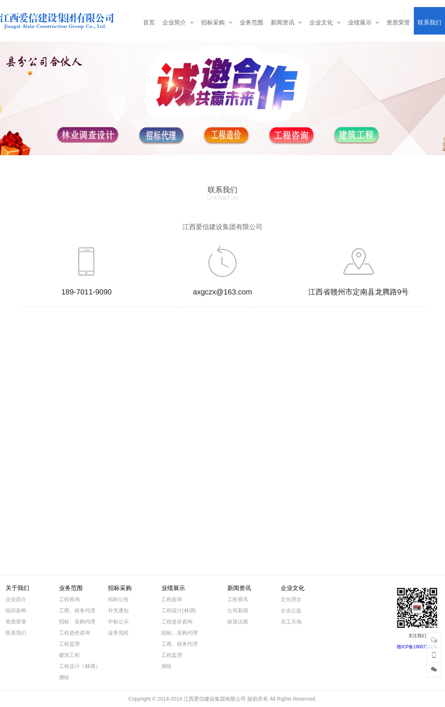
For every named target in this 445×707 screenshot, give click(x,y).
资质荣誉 (16, 622)
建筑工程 (69, 655)
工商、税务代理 (77, 610)
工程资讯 (237, 599)
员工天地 (291, 622)
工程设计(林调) (178, 610)
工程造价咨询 (74, 633)
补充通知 (118, 610)
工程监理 (69, 644)
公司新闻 (237, 610)
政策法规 (237, 622)
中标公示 (118, 622)
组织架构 (16, 610)
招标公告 (118, 599)
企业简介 (16, 599)
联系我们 (16, 633)
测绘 (64, 677)
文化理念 (291, 599)
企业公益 (291, 610)
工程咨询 (69, 599)
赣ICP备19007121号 (417, 646)
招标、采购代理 (77, 622)
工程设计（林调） (79, 666)
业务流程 (118, 633)
